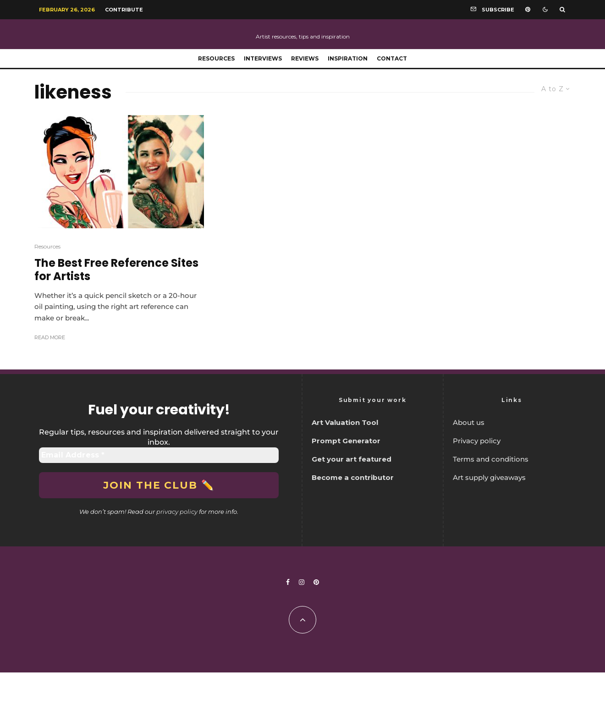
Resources (216, 58)
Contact (392, 58)
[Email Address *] (159, 455)
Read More (49, 337)
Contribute (124, 9)
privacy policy (177, 511)
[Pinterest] (528, 9)
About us (468, 422)
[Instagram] (301, 582)
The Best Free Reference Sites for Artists (116, 270)
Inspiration (348, 58)
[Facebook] (287, 582)
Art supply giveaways (489, 477)
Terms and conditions (490, 459)
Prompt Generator (346, 440)
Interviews (263, 58)
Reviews (305, 58)
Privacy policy (476, 440)
